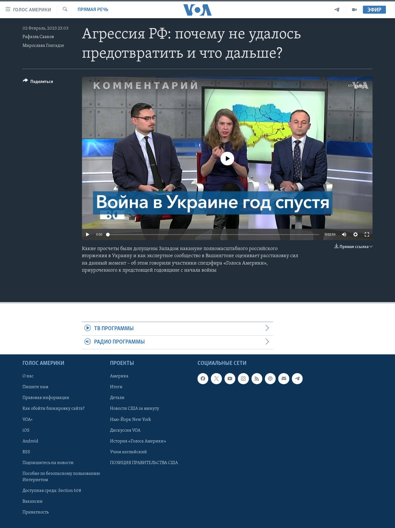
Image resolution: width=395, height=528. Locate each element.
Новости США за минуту (134, 408)
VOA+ (27, 419)
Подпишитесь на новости (48, 462)
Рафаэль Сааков (38, 37)
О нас (28, 376)
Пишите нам (35, 387)
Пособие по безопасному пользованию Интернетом (61, 476)
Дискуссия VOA (125, 430)
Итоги (116, 387)
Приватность (35, 512)
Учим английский (128, 452)
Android (30, 441)
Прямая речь (93, 10)
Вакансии (32, 501)
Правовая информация (45, 398)
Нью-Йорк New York (130, 419)
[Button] (38, 82)
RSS (26, 452)
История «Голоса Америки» (138, 441)
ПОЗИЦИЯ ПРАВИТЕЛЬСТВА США (144, 462)
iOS (26, 430)
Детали (117, 398)
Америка (119, 376)
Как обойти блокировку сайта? (53, 408)
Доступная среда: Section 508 (51, 490)
